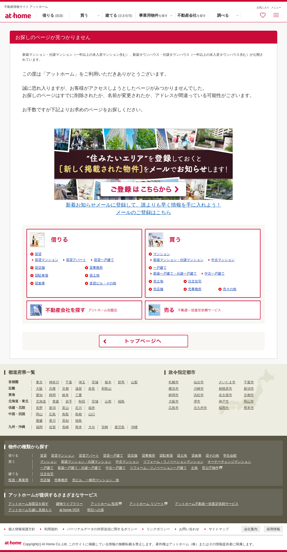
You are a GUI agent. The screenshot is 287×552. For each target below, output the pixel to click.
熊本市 (249, 408)
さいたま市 (227, 382)
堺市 (197, 401)
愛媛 (39, 421)
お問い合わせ (189, 529)
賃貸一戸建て (104, 260)
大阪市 (174, 401)
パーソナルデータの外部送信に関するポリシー (102, 529)
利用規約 (51, 529)
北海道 (41, 401)
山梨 (134, 382)
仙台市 (199, 382)
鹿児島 (120, 427)
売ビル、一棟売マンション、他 (95, 480)
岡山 (39, 414)
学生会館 (230, 455)
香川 (52, 421)
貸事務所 (96, 268)
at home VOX (69, 510)
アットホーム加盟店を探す (28, 504)
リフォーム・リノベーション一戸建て (158, 468)
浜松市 (199, 395)
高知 (65, 421)
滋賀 (78, 389)
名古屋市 (225, 395)
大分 (91, 427)
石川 (78, 408)
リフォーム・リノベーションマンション (173, 462)
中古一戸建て (215, 273)
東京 (39, 382)
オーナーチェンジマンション (229, 462)
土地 (194, 468)
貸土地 (94, 275)
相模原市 (225, 389)
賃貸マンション (46, 260)
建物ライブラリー (69, 504)
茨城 (95, 382)
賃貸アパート (76, 260)
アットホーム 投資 (104, 504)
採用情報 (273, 529)
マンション (161, 254)
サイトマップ (219, 529)
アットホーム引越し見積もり (30, 510)
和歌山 (106, 389)
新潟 (52, 408)
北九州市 (200, 408)
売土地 (158, 281)
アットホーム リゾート (146, 504)
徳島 (78, 421)
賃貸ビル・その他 (102, 283)
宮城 (95, 401)
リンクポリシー (158, 529)
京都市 (249, 395)
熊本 (78, 427)
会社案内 (250, 529)
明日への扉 (95, 510)
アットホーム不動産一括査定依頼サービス (207, 504)
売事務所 (194, 289)
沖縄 (134, 427)
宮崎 (104, 427)
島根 (78, 414)
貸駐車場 (41, 275)
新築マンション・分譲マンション (178, 260)
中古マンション (223, 260)
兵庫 (52, 389)
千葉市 (249, 382)
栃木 (108, 382)
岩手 (68, 401)
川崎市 (199, 389)
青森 (55, 401)
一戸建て (160, 268)
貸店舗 (40, 268)
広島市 (174, 408)
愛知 (39, 395)
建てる (118, 15)
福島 (121, 401)
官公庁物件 (210, 468)
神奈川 (54, 382)
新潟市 (249, 389)
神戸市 (224, 401)
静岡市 (174, 395)
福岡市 (224, 408)
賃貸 (38, 254)
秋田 (82, 401)
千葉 (68, 382)
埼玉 (82, 382)
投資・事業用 (18, 480)
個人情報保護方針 (21, 529)
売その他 (229, 289)
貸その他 (212, 455)
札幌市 (174, 382)
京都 (65, 389)
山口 (91, 414)
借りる (52, 15)
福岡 (39, 427)
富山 (65, 408)
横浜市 (174, 389)
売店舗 (158, 289)
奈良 (91, 389)
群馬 (121, 382)
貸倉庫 (40, 283)
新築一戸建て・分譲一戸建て (175, 273)
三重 (78, 395)
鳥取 (65, 414)
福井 (91, 408)
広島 (52, 414)
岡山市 (249, 401)
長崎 (65, 427)
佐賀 (52, 427)
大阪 (39, 389)
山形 (108, 401)
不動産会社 (191, 15)
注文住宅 (194, 281)
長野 (39, 408)
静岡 (52, 395)
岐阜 (65, 395)
